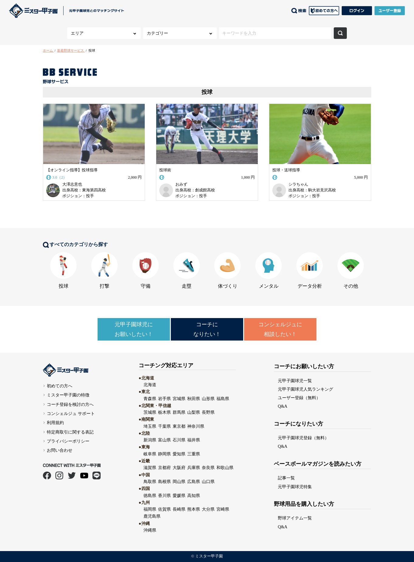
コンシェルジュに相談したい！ (280, 329)
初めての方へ (59, 385)
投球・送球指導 (286, 170)
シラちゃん (298, 184)
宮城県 (179, 398)
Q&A (282, 406)
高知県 (193, 495)
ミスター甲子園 (209, 556)
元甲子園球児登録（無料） (303, 437)
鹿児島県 (151, 516)
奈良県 (208, 467)
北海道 (149, 384)
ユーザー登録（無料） (299, 397)
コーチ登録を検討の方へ (70, 404)
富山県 (164, 439)
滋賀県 (149, 467)
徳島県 (149, 495)
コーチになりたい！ (207, 329)
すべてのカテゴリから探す (75, 245)
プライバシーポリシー (68, 441)
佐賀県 (164, 509)
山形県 (208, 398)
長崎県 (179, 509)
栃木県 (164, 412)
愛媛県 (179, 495)
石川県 (179, 439)
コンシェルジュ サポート (71, 413)
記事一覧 (286, 477)
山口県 (208, 481)
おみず (181, 184)
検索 (340, 33)
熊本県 (193, 509)
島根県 (164, 481)
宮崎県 (222, 509)
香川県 (164, 495)
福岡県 (149, 509)
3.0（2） (60, 177)
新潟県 (149, 439)
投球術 (165, 170)
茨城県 (149, 412)
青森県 (149, 398)
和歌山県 (224, 467)
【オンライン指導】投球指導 (72, 170)
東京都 (179, 426)
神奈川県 (195, 426)
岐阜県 (149, 453)
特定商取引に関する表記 (70, 432)
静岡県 (164, 453)
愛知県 (179, 453)
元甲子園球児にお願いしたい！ (134, 329)
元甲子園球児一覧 (295, 380)
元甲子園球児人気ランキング (305, 389)
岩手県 (164, 398)
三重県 (193, 453)
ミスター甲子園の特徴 (68, 394)
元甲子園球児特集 (295, 486)
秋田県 (193, 398)
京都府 (164, 467)
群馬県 (179, 412)
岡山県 (179, 481)
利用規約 (55, 422)
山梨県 (193, 412)
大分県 (208, 509)
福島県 (222, 398)
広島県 (193, 481)
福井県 (193, 439)
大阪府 (179, 467)
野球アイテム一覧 (295, 518)
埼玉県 (149, 426)
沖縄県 (149, 530)
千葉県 (164, 426)
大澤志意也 (72, 184)
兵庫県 (193, 467)
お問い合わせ (59, 450)
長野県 (208, 412)
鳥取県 (149, 481)
